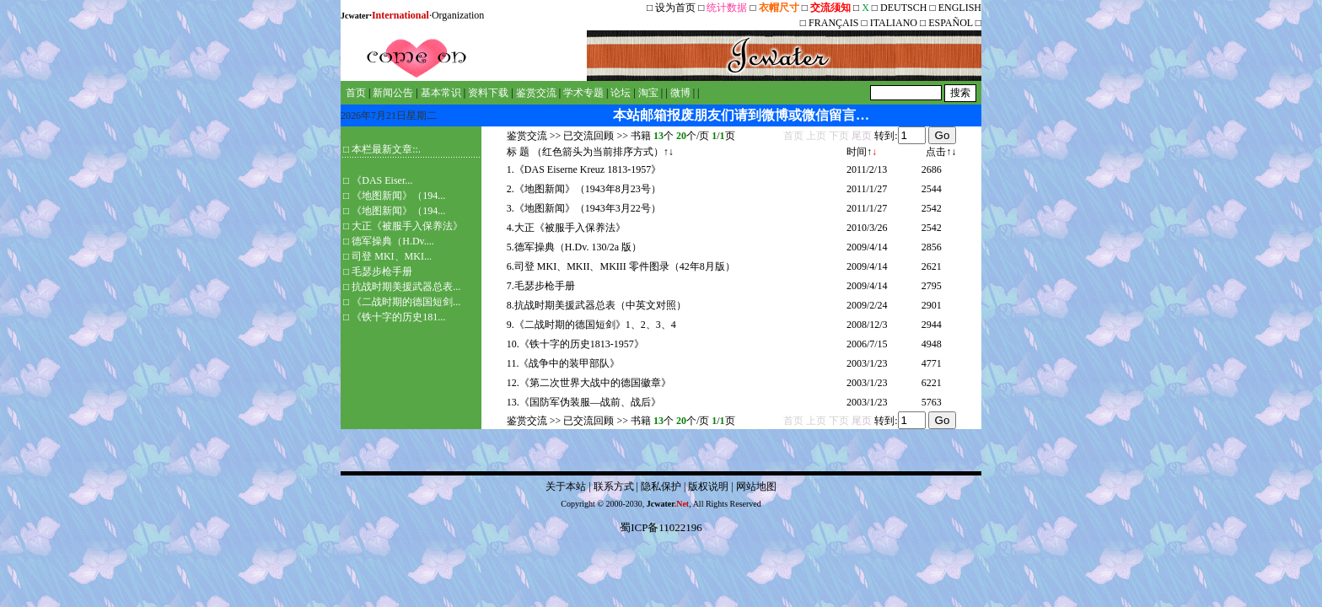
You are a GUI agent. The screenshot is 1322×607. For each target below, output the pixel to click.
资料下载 (488, 93)
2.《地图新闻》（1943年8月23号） (584, 189)
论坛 (620, 93)
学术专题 (583, 93)
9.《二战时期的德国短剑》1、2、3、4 (591, 324)
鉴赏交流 (536, 93)
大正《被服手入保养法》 (407, 226)
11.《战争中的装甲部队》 (564, 363)
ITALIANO (893, 23)
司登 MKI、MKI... (392, 256)
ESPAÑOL (950, 23)
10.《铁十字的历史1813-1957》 (575, 344)
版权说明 (708, 486)
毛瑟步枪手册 (382, 271)
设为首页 (675, 7)
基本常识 (441, 93)
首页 (356, 93)
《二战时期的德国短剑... (406, 302)
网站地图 (756, 486)
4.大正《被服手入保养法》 (566, 228)
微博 (680, 93)
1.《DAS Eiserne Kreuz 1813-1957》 (584, 169)
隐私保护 (661, 486)
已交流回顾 (588, 136)
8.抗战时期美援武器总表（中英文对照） (596, 305)
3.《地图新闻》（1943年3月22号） (584, 208)
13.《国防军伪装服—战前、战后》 (584, 402)
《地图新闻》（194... (398, 195)
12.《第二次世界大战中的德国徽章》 (589, 383)
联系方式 (614, 486)
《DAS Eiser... (382, 180)
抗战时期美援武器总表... (406, 287)
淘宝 (648, 93)
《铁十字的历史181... (398, 317)
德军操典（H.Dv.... (393, 241)
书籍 (641, 136)
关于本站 (565, 486)
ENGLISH (959, 7)
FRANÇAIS (833, 23)
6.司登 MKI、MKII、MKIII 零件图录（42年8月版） (621, 266)
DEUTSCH (904, 7)
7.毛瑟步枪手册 (541, 286)
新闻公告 (393, 93)
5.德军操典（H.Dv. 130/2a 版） (574, 247)
